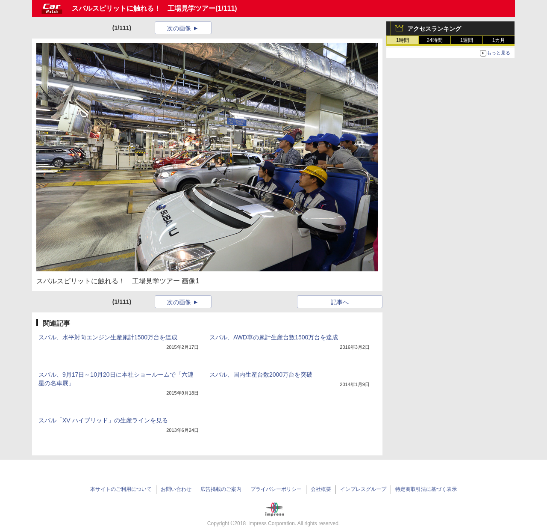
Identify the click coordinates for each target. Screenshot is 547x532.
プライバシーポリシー (276, 489)
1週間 (466, 40)
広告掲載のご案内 (220, 489)
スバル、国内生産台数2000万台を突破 (260, 374)
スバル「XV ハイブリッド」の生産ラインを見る (103, 420)
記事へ (340, 302)
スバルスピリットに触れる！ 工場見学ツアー (143, 8)
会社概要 (321, 489)
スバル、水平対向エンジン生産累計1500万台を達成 (107, 337)
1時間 (402, 40)
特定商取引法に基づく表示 (426, 489)
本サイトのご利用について (121, 489)
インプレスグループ (363, 489)
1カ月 (499, 40)
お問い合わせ (176, 489)
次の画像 (179, 28)
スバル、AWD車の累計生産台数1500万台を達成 (273, 337)
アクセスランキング (434, 28)
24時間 (434, 40)
